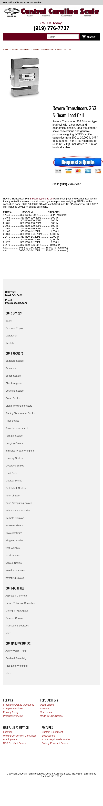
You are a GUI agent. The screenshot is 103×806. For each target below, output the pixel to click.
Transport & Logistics (17, 625)
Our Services (13, 313)
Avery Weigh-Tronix (16, 650)
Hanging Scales (14, 443)
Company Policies (13, 708)
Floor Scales (12, 420)
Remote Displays (14, 518)
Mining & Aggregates (16, 610)
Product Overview (13, 716)
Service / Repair (14, 328)
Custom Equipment (52, 732)
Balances (10, 368)
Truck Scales (12, 555)
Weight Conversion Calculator (19, 735)
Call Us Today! (51, 26)
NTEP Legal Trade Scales (56, 739)
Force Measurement (16, 428)
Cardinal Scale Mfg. (16, 658)
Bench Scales (13, 375)
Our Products (14, 353)
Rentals (9, 343)
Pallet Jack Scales (15, 488)
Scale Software (13, 533)
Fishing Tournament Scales (20, 413)
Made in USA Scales (51, 716)
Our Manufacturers (18, 643)
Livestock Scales (14, 465)
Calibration (11, 335)
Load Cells (11, 473)
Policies (8, 700)
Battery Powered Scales (55, 743)
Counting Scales (14, 390)
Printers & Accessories (17, 510)
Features (47, 727)
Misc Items (46, 712)
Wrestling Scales (14, 578)
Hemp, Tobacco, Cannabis (20, 603)
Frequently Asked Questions (18, 704)
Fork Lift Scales (14, 435)
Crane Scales (12, 398)
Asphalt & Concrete (16, 595)
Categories (7, 37)
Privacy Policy (10, 712)
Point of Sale (12, 495)
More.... (9, 673)
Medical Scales (13, 480)
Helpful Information (16, 727)
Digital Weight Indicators (18, 405)
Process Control (14, 618)
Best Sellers (48, 735)
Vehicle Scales (13, 563)
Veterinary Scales (15, 570)
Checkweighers (13, 383)
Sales (8, 320)
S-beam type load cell (42, 198)
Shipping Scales (14, 540)
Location (7, 732)
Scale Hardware (14, 525)
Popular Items (49, 700)
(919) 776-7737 (13, 294)
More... (9, 633)
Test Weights (12, 548)
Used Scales (47, 704)
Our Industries (14, 588)
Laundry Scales (14, 458)
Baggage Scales (14, 360)
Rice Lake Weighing (16, 665)
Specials (44, 708)
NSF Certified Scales (14, 743)
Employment (10, 739)
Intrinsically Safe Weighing (20, 450)
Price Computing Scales (18, 503)
